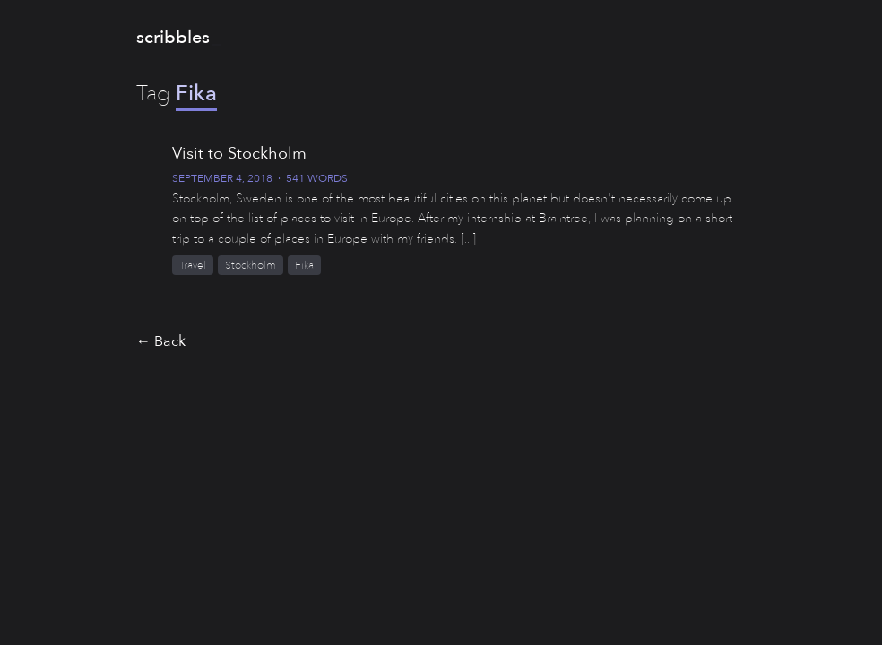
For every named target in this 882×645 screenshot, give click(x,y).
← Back (161, 341)
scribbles (173, 37)
